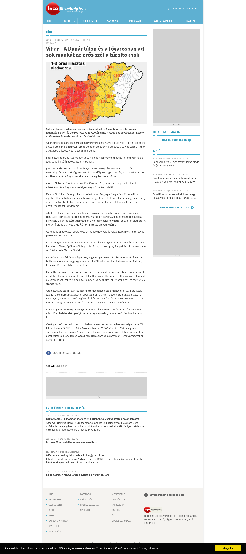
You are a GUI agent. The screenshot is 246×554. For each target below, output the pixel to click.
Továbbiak (190, 21)
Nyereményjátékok (163, 21)
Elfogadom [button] (228, 548)
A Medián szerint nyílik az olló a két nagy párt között (76, 455)
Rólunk (116, 510)
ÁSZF (114, 515)
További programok (174, 140)
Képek (67, 21)
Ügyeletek (53, 526)
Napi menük (113, 21)
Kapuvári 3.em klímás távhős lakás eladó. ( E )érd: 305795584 (176, 164)
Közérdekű (85, 494)
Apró (51, 515)
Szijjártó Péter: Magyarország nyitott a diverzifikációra (77, 475)
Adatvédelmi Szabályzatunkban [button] (141, 548)
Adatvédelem (119, 499)
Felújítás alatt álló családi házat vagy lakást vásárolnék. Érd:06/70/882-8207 (174, 196)
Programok (135, 21)
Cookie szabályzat (122, 521)
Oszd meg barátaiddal (66, 353)
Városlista (86, 9)
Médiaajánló (118, 494)
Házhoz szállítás (89, 505)
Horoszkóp (54, 531)
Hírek (50, 21)
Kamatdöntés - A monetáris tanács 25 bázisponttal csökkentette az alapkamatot (92, 419)
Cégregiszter (90, 21)
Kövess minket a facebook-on (166, 495)
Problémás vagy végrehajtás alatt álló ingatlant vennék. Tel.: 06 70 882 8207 (174, 180)
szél (58, 366)
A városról (86, 499)
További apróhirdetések (174, 207)
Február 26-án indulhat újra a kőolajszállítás (71, 442)
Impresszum (118, 505)
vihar (64, 366)
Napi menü (85, 510)
